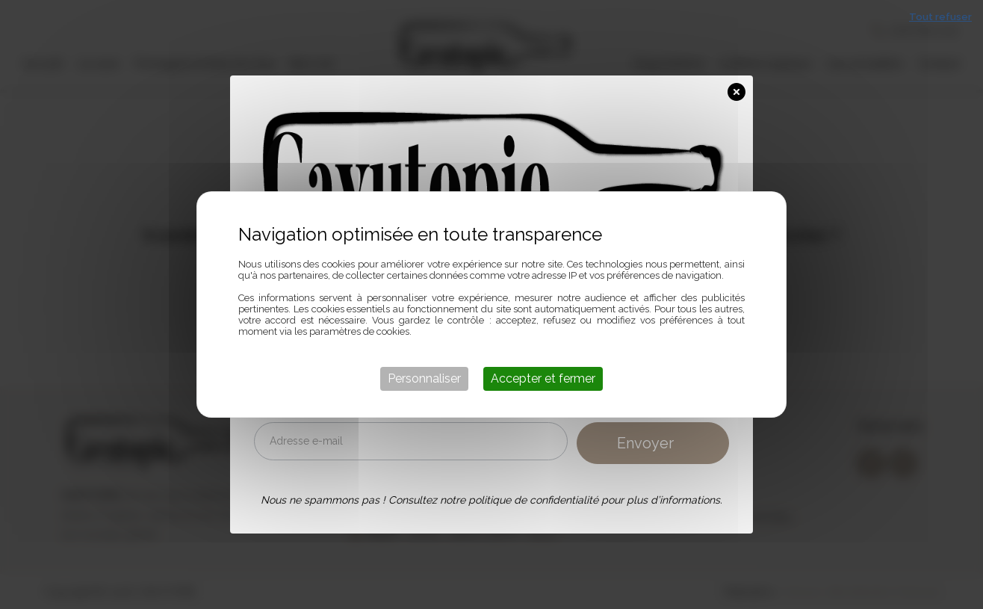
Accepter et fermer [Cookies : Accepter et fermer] (543, 378)
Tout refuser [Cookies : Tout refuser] (940, 16)
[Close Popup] (740, 88)
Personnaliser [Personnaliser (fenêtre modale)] (424, 378)
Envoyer (645, 443)
